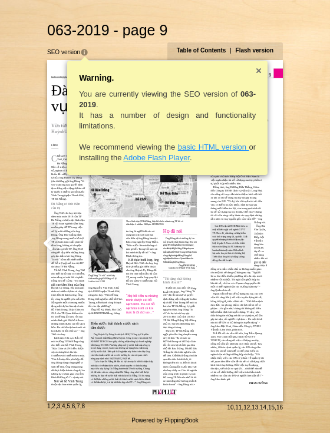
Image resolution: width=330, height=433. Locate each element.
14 (263, 407)
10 (230, 407)
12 (246, 407)
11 (238, 407)
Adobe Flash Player (156, 157)
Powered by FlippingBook (164, 420)
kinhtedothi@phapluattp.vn (64, 76)
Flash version (254, 50)
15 (271, 407)
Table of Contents (201, 50)
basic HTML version (213, 147)
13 (255, 407)
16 (279, 407)
